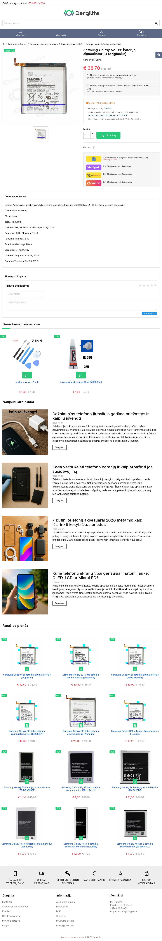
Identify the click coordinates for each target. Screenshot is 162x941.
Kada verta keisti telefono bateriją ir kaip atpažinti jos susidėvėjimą (102, 469)
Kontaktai (7, 902)
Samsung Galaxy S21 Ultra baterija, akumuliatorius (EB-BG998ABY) (27, 732)
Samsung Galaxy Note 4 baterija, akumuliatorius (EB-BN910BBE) (81, 845)
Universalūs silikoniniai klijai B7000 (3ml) (81, 382)
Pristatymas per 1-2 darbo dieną (117, 174)
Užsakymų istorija (11, 916)
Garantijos (61, 916)
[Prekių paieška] (81, 23)
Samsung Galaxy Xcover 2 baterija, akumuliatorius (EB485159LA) (135, 845)
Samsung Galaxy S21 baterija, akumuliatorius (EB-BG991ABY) (135, 676)
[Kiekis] (87, 135)
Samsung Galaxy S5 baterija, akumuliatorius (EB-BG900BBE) (27, 788)
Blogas (5, 925)
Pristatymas (62, 906)
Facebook (94, 147)
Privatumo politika (65, 920)
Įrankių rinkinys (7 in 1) (127, 75)
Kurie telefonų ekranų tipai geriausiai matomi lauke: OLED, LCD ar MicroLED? (100, 575)
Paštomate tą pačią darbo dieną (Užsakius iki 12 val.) (130, 159)
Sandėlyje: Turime (92, 59)
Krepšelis (7, 911)
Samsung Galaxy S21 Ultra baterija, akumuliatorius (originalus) (81, 676)
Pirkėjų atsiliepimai (15, 276)
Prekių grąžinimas (65, 925)
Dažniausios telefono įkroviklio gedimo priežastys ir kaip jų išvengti (100, 416)
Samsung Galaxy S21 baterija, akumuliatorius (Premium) (135, 732)
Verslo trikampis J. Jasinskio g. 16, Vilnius (107, 115)
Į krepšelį (108, 135)
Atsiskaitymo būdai (65, 902)
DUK (58, 911)
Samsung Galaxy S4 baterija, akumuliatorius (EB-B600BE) (135, 788)
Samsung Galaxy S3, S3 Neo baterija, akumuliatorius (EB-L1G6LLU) (80, 788)
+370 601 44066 (36, 3)
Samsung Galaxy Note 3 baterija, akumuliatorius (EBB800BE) (27, 845)
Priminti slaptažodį (11, 920)
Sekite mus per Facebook (15, 906)
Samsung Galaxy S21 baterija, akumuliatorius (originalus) (27, 676)
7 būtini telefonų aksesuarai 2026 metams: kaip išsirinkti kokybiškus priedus (97, 522)
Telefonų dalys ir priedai (23, 3)
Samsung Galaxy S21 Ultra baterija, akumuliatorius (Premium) (81, 732)
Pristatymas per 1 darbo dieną (117, 166)
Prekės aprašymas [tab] (15, 196)
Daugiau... (59, 447)
